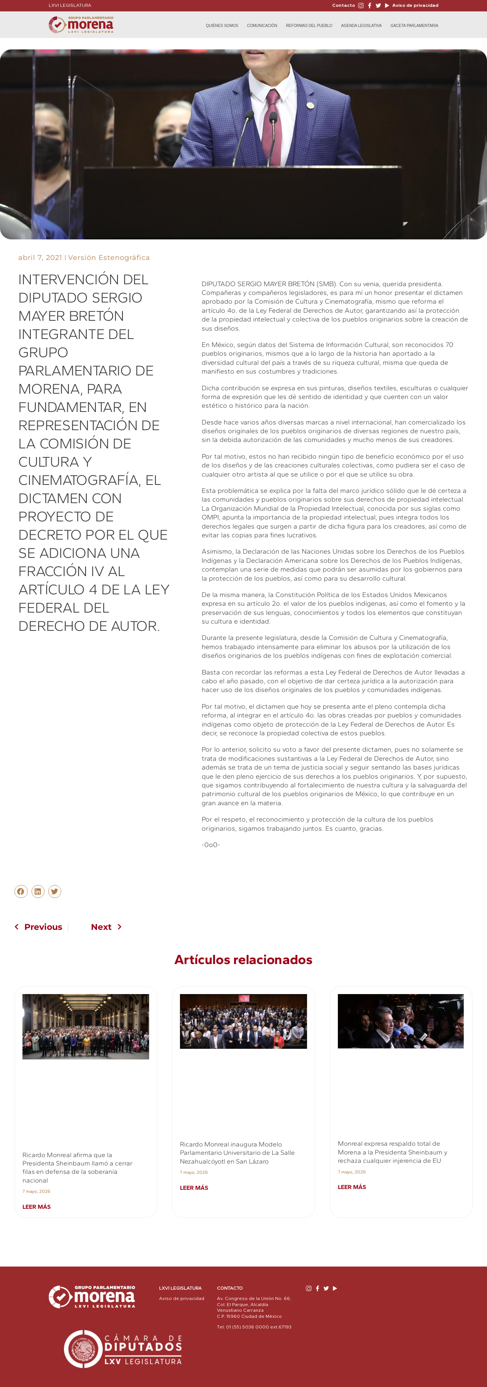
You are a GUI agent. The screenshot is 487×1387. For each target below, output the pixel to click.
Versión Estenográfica (109, 257)
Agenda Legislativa (361, 26)
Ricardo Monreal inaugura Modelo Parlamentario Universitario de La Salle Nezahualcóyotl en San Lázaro (237, 1152)
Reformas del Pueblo (309, 26)
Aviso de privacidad (414, 5)
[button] (20, 891)
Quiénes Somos (222, 26)
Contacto (343, 5)
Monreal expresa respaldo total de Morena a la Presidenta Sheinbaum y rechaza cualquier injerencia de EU (392, 1152)
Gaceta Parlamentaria (414, 26)
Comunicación (262, 26)
